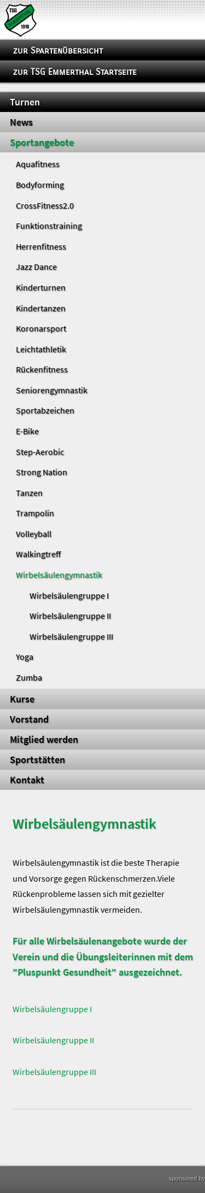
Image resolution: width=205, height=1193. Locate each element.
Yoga (24, 656)
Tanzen (29, 492)
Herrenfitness (41, 246)
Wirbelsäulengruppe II (70, 615)
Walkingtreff (38, 553)
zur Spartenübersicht (58, 50)
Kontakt (27, 780)
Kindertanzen (41, 308)
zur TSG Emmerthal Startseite (75, 72)
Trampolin (35, 512)
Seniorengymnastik (51, 390)
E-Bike (27, 431)
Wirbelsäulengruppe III (71, 636)
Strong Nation (41, 471)
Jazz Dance (36, 266)
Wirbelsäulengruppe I (69, 595)
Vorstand (29, 719)
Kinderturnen (41, 287)
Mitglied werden (44, 740)
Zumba (29, 677)
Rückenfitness (42, 369)
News (21, 122)
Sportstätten (37, 760)
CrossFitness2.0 (45, 205)
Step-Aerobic (40, 451)
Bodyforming (40, 184)
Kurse (22, 699)
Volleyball (33, 533)
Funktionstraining (49, 225)
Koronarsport (41, 328)
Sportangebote (42, 143)
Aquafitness (38, 163)
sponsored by (187, 1178)
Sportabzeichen (45, 410)
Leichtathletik (41, 349)
